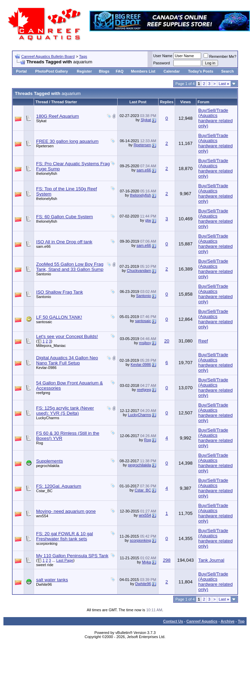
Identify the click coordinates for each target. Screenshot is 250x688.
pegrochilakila (47, 466)
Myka (146, 562)
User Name (163, 56)
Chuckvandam (139, 270)
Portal (21, 71)
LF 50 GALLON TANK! (59, 317)
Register (84, 71)
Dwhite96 (44, 584)
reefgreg (43, 393)
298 (167, 560)
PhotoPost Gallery (51, 71)
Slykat (41, 121)
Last (224, 84)
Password (161, 63)
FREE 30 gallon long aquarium (67, 141)
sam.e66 (144, 170)
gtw (148, 220)
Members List (143, 71)
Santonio (43, 274)
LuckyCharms (47, 418)
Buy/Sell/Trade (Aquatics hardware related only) (215, 118)
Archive (228, 621)
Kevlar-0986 (46, 368)
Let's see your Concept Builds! (67, 336)
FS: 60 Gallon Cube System (64, 216)
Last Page (65, 560)
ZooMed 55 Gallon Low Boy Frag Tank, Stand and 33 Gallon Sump (70, 267)
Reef (203, 340)
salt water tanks (52, 579)
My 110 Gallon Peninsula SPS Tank (72, 555)
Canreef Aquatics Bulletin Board (48, 56)
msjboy (145, 343)
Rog (39, 443)
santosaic (44, 322)
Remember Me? (220, 56)
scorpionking (46, 543)
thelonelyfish (46, 173)
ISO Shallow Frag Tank (59, 292)
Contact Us (173, 621)
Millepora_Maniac (51, 345)
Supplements (49, 461)
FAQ (119, 71)
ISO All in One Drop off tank (64, 241)
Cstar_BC (44, 491)
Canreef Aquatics (201, 621)
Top (241, 621)
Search (227, 71)
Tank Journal (211, 560)
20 (166, 340)
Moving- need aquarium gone (66, 511)
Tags (83, 56)
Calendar (172, 71)
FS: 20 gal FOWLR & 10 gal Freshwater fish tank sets (64, 536)
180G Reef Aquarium (57, 116)
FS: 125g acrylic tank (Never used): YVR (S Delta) (65, 410)
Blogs (104, 71)
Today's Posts (200, 71)
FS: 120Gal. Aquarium (58, 486)
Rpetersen (45, 146)
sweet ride (44, 565)
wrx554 (42, 516)
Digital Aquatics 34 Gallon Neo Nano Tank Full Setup (67, 360)
